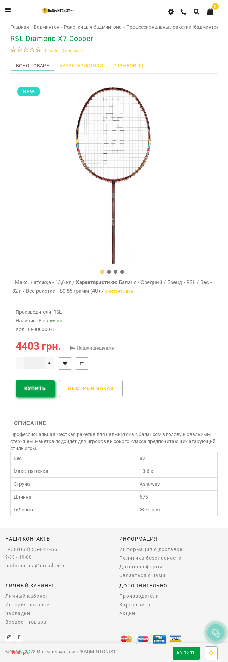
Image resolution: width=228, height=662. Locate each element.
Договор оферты (140, 566)
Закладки (17, 613)
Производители (139, 596)
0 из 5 (50, 50)
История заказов (27, 605)
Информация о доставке (150, 549)
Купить (186, 653)
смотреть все (119, 291)
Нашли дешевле (95, 348)
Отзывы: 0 (72, 50)
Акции (127, 613)
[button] (102, 272)
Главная (19, 27)
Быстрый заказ (91, 388)
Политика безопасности (150, 558)
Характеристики (81, 65)
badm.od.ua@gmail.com (35, 565)
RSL (57, 312)
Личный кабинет (26, 596)
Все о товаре (32, 65)
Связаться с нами (142, 575)
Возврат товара (26, 622)
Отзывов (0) (128, 65)
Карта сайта (135, 605)
